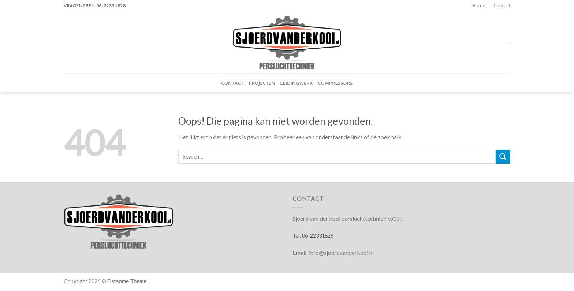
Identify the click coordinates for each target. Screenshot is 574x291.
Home (478, 5)
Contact (501, 5)
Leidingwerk (296, 83)
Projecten (262, 83)
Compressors (335, 83)
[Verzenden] (503, 157)
